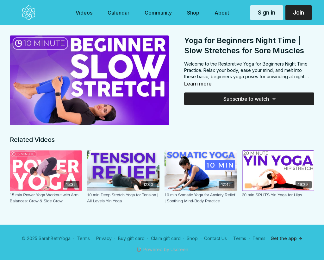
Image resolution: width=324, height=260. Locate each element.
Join (298, 12)
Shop (192, 238)
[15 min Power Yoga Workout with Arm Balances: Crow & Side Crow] (46, 198)
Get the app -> (286, 238)
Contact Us (215, 238)
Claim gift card (166, 238)
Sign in (266, 12)
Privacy (104, 238)
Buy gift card (131, 238)
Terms (83, 238)
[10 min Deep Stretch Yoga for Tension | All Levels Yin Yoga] (123, 198)
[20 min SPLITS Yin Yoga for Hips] (278, 195)
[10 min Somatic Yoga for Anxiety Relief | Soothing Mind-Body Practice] (201, 198)
